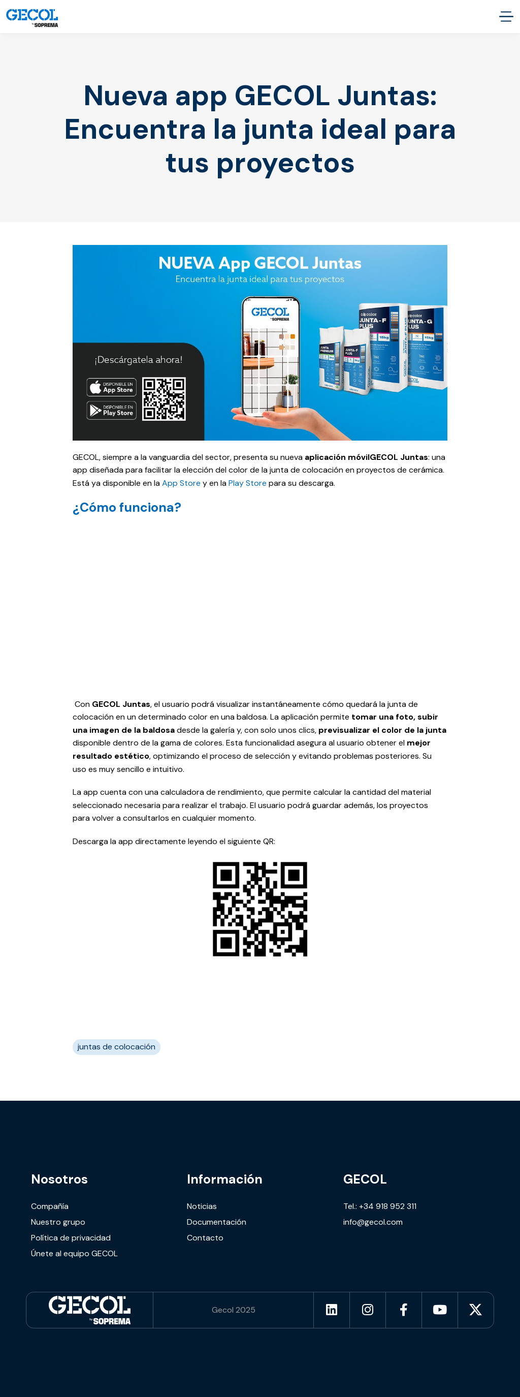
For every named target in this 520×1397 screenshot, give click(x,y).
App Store (181, 483)
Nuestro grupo (58, 1222)
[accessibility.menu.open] (506, 16)
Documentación (216, 1222)
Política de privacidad (71, 1237)
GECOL (365, 1179)
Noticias (202, 1206)
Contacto (205, 1237)
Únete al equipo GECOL (74, 1253)
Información (225, 1179)
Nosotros (59, 1179)
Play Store (248, 483)
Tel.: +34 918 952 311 (379, 1206)
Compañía (50, 1206)
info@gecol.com (373, 1222)
